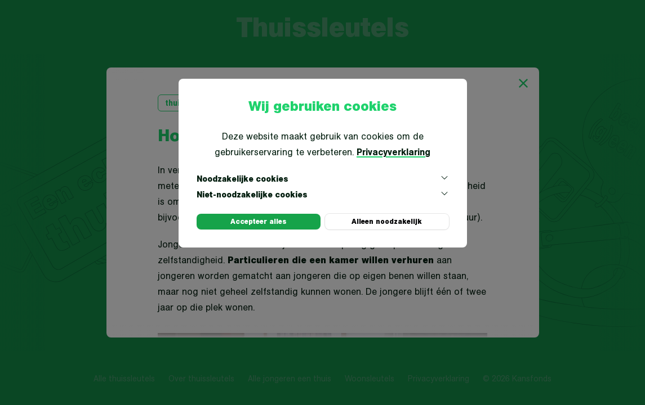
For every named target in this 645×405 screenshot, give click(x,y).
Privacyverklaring (393, 152)
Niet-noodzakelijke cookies (323, 194)
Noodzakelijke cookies (323, 178)
